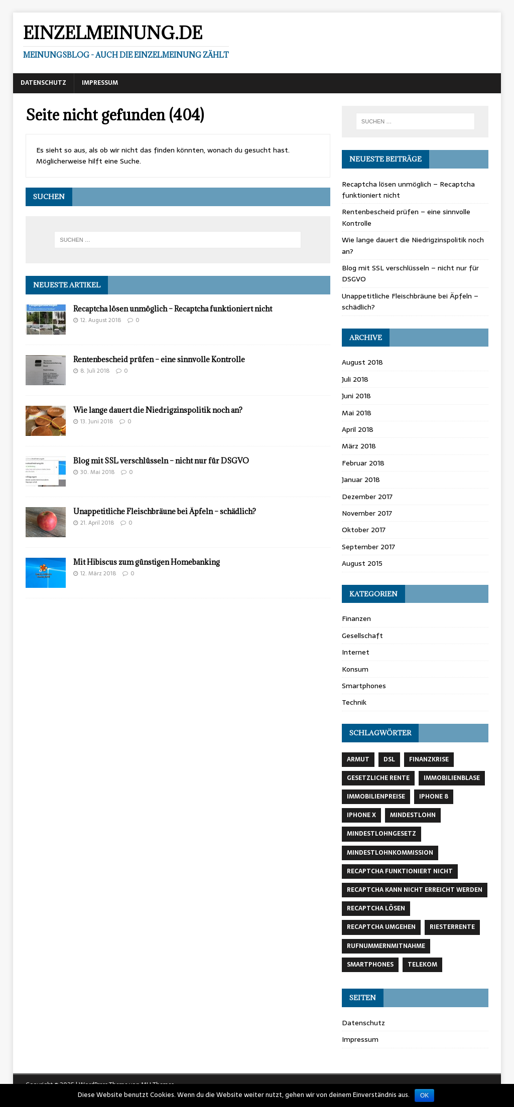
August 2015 (362, 563)
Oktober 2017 (364, 529)
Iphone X (361, 815)
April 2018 (357, 429)
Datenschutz (43, 83)
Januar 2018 (361, 479)
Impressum (100, 83)
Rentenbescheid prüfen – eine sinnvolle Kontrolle (159, 359)
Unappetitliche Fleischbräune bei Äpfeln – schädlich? (164, 511)
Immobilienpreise (376, 797)
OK (424, 1095)
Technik (354, 702)
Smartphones (364, 685)
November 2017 (367, 513)
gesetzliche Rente (378, 778)
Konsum (355, 669)
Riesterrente (452, 927)
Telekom (422, 965)
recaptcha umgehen (381, 927)
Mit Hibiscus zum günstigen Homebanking (146, 562)
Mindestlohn (413, 815)
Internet (355, 652)
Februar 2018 (363, 462)
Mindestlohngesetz (381, 834)
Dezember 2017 (367, 496)
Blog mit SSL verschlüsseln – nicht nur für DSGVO (161, 460)
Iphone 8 (433, 797)
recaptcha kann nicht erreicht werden (414, 890)
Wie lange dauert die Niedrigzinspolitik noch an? (157, 410)
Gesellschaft (362, 635)
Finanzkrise (429, 759)
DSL (389, 759)
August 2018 (362, 362)
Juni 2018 (356, 395)
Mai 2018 (356, 412)
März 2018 (359, 445)
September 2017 (368, 546)
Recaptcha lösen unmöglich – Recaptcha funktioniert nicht (172, 308)
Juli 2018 (355, 379)
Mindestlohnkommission (390, 853)
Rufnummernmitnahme (386, 946)
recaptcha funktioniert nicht (400, 871)
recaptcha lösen (376, 908)
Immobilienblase (452, 778)
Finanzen (356, 618)
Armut (358, 759)
